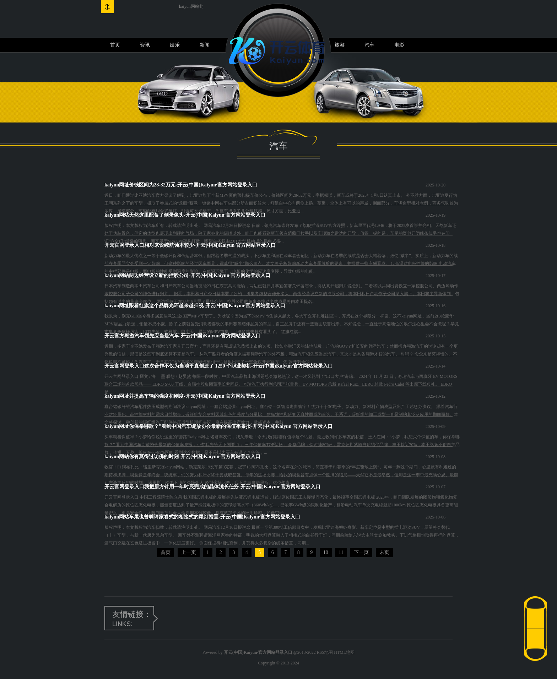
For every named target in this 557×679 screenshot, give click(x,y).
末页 (384, 552)
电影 (399, 45)
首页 (115, 45)
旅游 (340, 45)
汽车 (369, 45)
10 (325, 552)
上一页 (188, 552)
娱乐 (175, 45)
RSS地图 (325, 652)
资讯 (145, 45)
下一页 (361, 552)
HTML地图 (344, 652)
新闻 (205, 45)
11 (341, 552)
